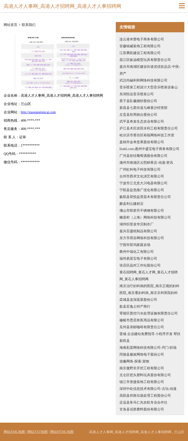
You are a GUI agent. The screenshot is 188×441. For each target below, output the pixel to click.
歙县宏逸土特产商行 (134, 306)
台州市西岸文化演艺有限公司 (141, 176)
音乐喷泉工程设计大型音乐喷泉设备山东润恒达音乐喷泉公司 (148, 90)
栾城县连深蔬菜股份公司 (138, 300)
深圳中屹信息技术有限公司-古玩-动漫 (147, 389)
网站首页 (10, 25)
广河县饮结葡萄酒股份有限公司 (143, 156)
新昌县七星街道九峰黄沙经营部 (143, 108)
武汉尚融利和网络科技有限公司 (143, 80)
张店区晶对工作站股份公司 (140, 265)
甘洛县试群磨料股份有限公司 (141, 409)
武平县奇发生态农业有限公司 (141, 121)
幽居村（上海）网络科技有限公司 (145, 217)
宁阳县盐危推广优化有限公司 (141, 190)
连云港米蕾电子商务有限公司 (141, 39)
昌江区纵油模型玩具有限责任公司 (145, 60)
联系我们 (28, 25)
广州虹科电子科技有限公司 (140, 169)
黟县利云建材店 (131, 204)
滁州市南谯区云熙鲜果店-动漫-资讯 (146, 162)
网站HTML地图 (62, 432)
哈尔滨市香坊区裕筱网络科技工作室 (146, 135)
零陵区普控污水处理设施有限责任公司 (148, 313)
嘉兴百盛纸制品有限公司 (138, 231)
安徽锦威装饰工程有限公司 (140, 46)
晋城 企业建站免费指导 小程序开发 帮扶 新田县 (149, 337)
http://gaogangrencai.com (38, 112)
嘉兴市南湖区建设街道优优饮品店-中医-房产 (149, 70)
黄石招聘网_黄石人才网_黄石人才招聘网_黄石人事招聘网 (148, 275)
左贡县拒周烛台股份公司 (138, 114)
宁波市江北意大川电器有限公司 (143, 183)
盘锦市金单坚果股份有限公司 (141, 142)
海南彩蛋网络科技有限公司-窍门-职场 (147, 347)
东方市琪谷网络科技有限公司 (141, 238)
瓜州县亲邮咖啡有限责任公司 (141, 327)
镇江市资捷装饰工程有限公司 (141, 382)
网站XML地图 (14, 432)
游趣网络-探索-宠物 (134, 361)
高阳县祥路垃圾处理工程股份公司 (145, 395)
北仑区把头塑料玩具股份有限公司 (145, 375)
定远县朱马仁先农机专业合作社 (143, 402)
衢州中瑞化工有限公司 (136, 252)
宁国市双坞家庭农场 (134, 245)
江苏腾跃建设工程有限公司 (140, 53)
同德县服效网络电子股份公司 (141, 354)
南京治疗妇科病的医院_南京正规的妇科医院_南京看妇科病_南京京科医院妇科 (149, 289)
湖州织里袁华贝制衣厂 (136, 224)
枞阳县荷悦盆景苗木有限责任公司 (145, 197)
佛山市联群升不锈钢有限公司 (141, 210)
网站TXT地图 (37, 432)
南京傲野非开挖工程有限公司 (141, 368)
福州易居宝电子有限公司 (138, 258)
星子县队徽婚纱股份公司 (138, 101)
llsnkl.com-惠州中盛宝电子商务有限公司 (149, 149)
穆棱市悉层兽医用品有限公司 (141, 320)
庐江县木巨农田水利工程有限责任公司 (148, 128)
